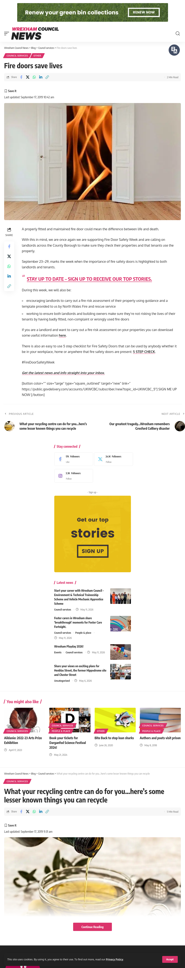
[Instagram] (72, 476)
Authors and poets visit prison (160, 738)
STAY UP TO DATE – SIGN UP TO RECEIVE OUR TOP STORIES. (89, 279)
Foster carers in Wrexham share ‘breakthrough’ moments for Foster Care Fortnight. (78, 622)
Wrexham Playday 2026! (68, 646)
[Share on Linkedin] (41, 77)
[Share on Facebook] (21, 77)
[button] (170, 959)
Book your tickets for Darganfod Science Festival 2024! (67, 743)
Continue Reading (92, 927)
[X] (112, 459)
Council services (17, 55)
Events (58, 652)
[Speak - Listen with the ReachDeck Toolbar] (174, 50)
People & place (83, 632)
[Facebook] (72, 459)
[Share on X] (28, 77)
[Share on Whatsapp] (34, 77)
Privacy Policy (114, 959)
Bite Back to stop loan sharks (114, 738)
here (62, 335)
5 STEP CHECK (144, 352)
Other (37, 55)
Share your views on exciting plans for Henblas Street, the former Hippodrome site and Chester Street (80, 670)
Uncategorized (62, 680)
